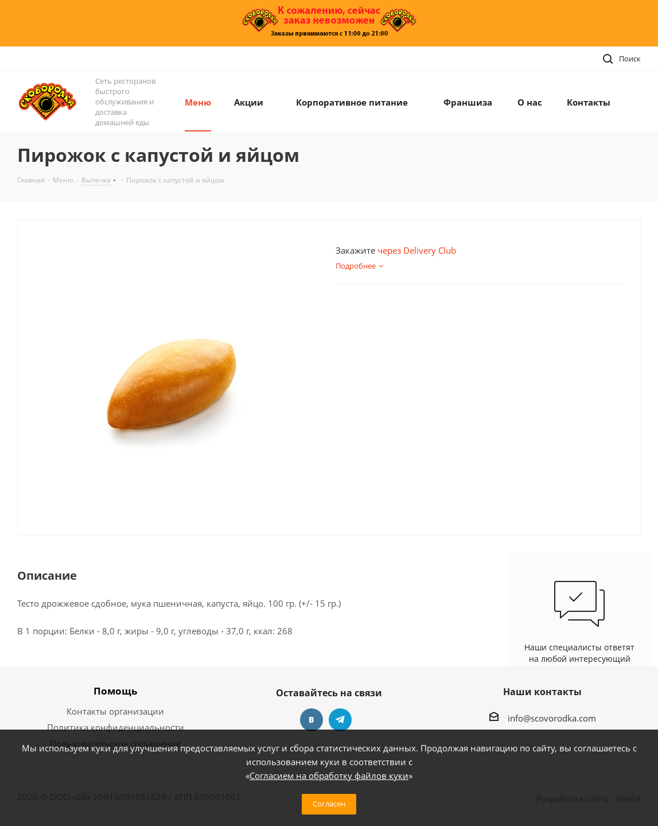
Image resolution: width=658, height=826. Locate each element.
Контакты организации (115, 711)
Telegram (340, 719)
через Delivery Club (416, 250)
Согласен (329, 803)
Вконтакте (311, 719)
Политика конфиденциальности (115, 727)
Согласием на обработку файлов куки (329, 775)
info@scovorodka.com (552, 718)
